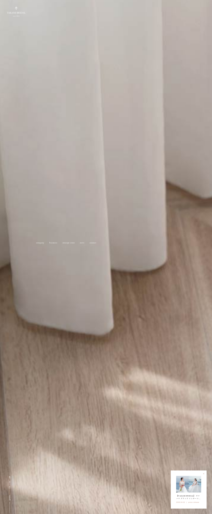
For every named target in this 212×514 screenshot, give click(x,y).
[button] (10, 477)
